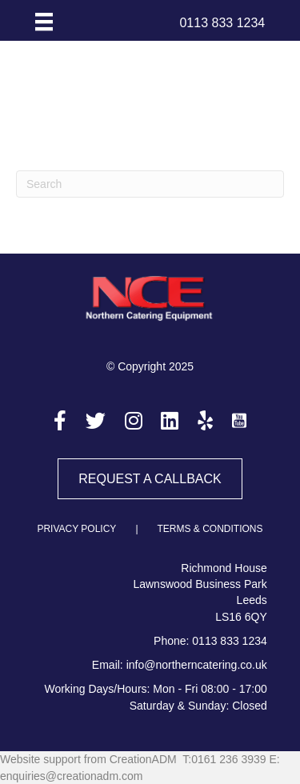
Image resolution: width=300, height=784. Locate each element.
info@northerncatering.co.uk (196, 664)
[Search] (150, 184)
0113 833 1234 (229, 640)
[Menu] (44, 21)
